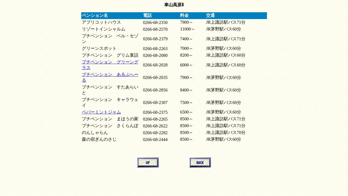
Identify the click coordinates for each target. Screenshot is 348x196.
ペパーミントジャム (101, 112)
